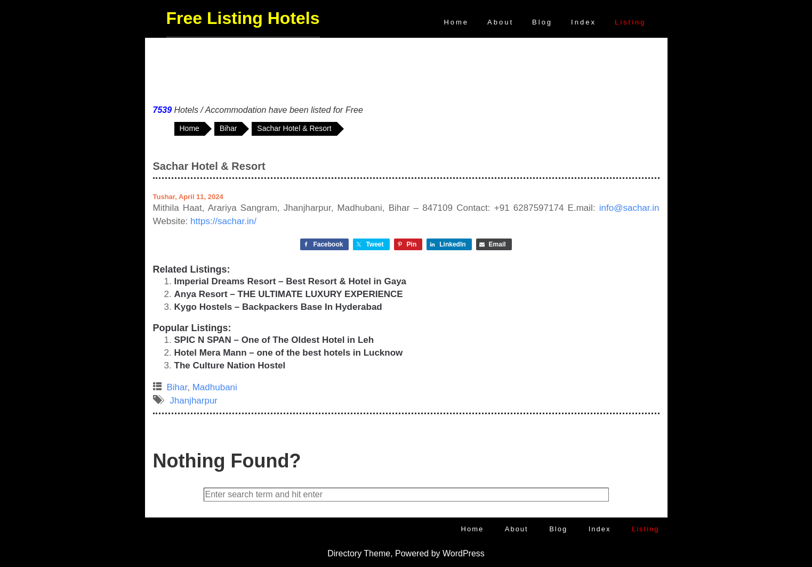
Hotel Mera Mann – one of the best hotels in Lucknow (288, 353)
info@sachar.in (629, 208)
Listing (630, 22)
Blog (542, 22)
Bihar (177, 387)
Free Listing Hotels (243, 18)
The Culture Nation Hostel (230, 365)
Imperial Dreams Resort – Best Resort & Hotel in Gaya (290, 281)
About (500, 22)
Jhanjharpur (194, 401)
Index (583, 22)
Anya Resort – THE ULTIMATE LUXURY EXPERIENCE (288, 294)
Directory (344, 553)
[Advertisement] (406, 69)
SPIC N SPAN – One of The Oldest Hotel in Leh (274, 340)
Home (456, 22)
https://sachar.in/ (223, 221)
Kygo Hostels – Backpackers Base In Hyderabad (278, 307)
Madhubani (214, 387)
